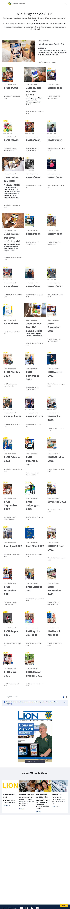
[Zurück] (4, 697)
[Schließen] (64, 702)
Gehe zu (21, 809)
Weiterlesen (6, 805)
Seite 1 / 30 (29, 761)
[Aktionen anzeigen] (66, 697)
